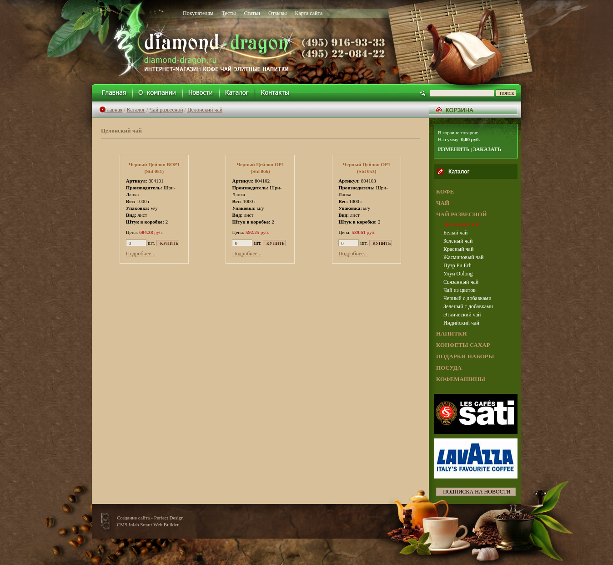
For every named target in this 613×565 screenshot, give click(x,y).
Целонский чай (204, 110)
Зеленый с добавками (468, 306)
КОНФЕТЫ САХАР (463, 344)
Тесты (228, 13)
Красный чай (458, 249)
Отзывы (277, 13)
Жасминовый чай (463, 257)
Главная (113, 110)
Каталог (136, 110)
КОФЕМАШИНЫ (460, 379)
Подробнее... (141, 253)
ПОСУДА (449, 367)
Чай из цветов (459, 290)
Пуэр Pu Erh (457, 265)
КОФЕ (445, 191)
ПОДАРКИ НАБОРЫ (465, 356)
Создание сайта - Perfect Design (150, 517)
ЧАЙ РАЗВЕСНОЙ (461, 214)
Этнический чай (462, 314)
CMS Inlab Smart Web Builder (148, 524)
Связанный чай (460, 282)
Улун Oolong (458, 273)
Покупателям (198, 13)
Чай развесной (166, 110)
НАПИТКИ (451, 333)
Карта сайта (309, 13)
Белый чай (455, 232)
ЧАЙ (442, 202)
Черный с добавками (467, 298)
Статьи (252, 13)
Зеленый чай (457, 241)
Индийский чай (461, 323)
